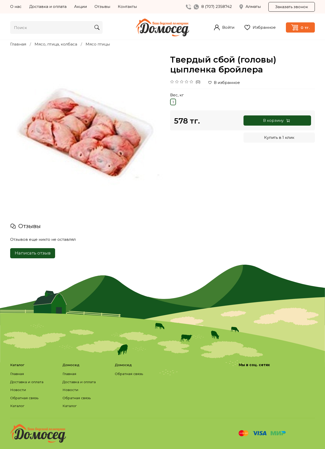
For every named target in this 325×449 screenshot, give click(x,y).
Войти (224, 27)
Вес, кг (177, 95)
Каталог (17, 406)
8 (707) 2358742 (216, 6)
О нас (16, 6)
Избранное (260, 27)
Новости (18, 390)
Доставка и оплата (48, 6)
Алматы (250, 6)
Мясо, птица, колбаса (56, 44)
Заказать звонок (291, 6)
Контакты (127, 6)
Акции (80, 6)
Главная (18, 44)
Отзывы (102, 6)
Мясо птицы (98, 44)
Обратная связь (24, 398)
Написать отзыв (33, 253)
